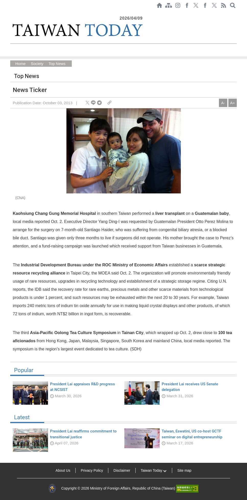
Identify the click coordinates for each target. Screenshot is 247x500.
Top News (56, 63)
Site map (184, 470)
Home (20, 63)
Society (37, 63)
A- (223, 103)
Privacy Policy (92, 470)
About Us (63, 470)
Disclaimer (121, 470)
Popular (123, 371)
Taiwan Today (154, 470)
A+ (232, 103)
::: (11, 13)
